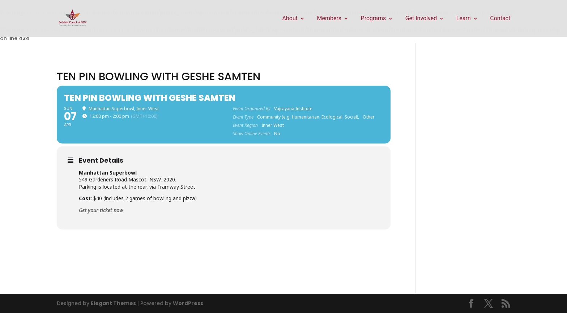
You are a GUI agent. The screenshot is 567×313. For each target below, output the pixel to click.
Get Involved (421, 19)
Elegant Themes (113, 303)
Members (329, 19)
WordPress (188, 303)
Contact (500, 19)
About (290, 19)
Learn (463, 19)
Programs (373, 19)
